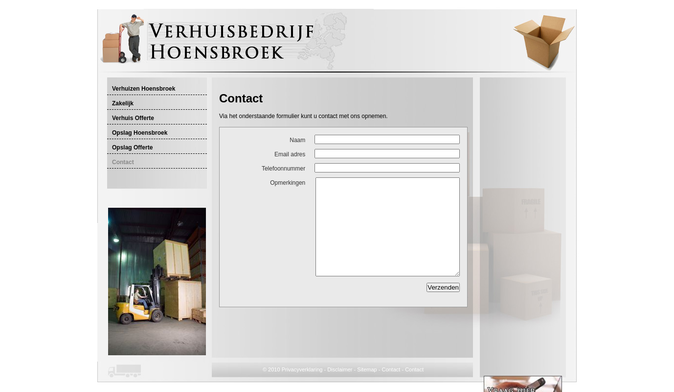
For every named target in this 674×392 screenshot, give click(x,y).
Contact (391, 369)
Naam (297, 140)
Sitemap (367, 369)
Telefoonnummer (283, 168)
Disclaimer (339, 369)
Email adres (289, 154)
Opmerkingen (287, 182)
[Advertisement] (333, 86)
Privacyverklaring (302, 369)
